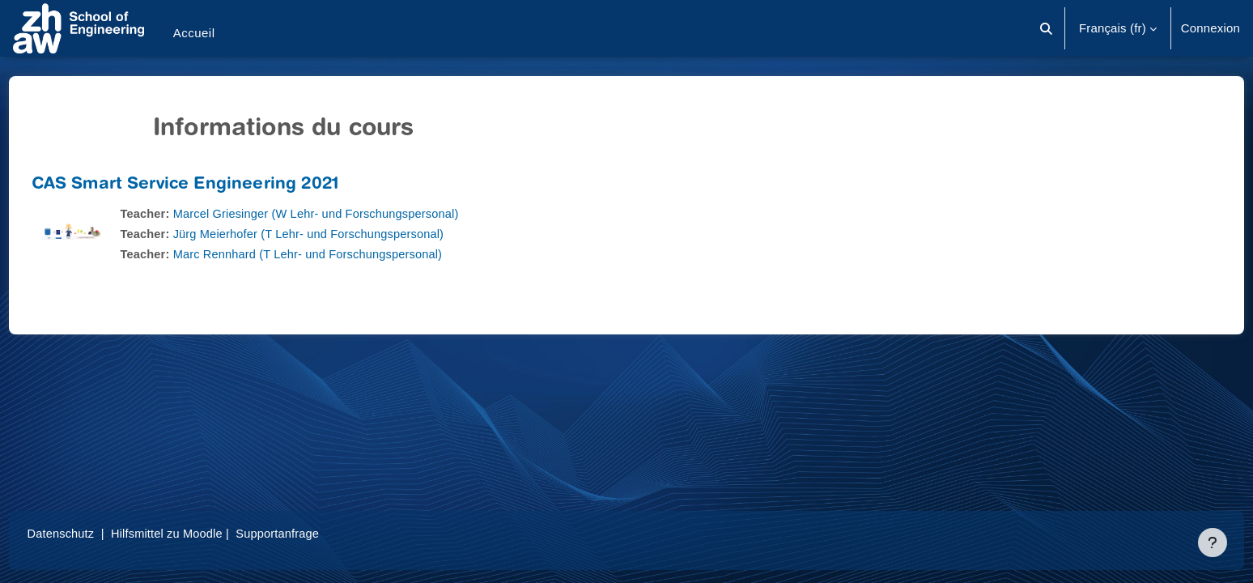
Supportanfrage (315, 533)
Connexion (1210, 28)
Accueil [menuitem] (194, 33)
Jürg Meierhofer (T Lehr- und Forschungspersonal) (344, 233)
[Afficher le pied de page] (1212, 542)
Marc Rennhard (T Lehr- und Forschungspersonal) (343, 254)
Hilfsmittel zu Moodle (201, 533)
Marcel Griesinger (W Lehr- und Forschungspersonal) (352, 213)
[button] (1046, 28)
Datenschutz (91, 533)
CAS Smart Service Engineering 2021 (215, 185)
